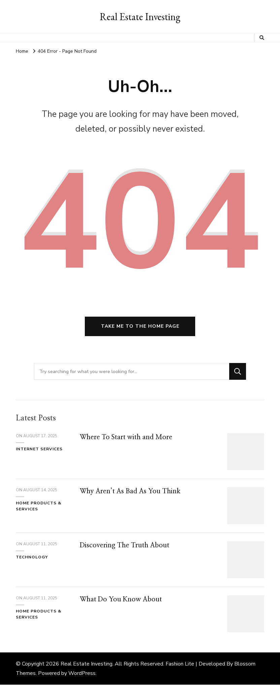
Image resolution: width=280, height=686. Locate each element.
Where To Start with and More (126, 438)
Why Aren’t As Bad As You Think (131, 492)
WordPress (82, 674)
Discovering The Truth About (125, 546)
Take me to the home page (140, 327)
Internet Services (39, 450)
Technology (32, 558)
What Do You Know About (121, 600)
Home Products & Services (38, 507)
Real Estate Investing (140, 16)
